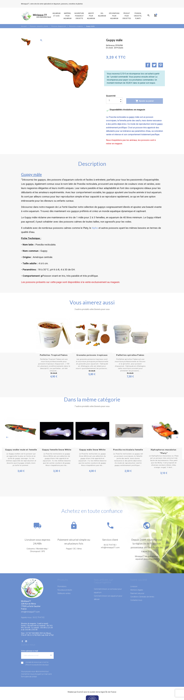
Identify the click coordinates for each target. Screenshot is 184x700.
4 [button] (92, 490)
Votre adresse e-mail (29, 651)
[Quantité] (114, 100)
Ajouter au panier (144, 101)
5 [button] (96, 490)
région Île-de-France (108, 692)
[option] (26, 41)
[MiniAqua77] (38, 16)
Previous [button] (7, 437)
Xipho (95, 227)
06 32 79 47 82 (89, 4)
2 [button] (84, 490)
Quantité (111, 96)
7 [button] (103, 490)
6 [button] (99, 490)
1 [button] (80, 490)
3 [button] (88, 490)
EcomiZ (80, 692)
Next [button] (177, 437)
